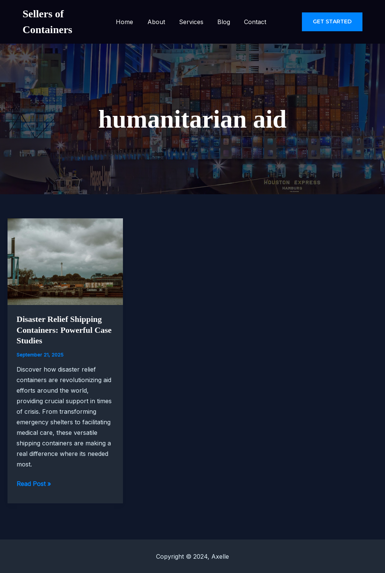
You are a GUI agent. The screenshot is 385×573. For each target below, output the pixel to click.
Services (187, 22)
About (155, 22)
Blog (216, 22)
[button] (332, 21)
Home (126, 22)
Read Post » (34, 484)
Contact (245, 22)
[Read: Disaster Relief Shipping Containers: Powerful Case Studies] (65, 261)
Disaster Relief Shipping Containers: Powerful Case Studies (64, 329)
